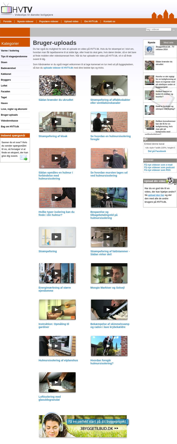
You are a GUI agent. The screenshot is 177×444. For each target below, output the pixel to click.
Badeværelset (8, 68)
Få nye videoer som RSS (157, 170)
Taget (4, 97)
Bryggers (6, 80)
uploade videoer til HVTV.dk (58, 67)
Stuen (4, 62)
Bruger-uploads (9, 115)
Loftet (4, 85)
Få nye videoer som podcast (159, 167)
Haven (4, 103)
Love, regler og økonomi (14, 109)
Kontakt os (109, 21)
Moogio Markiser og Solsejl (107, 287)
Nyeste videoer (25, 21)
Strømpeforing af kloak (53, 136)
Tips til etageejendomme (14, 56)
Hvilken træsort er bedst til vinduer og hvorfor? (164, 94)
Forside (7, 21)
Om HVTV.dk (91, 21)
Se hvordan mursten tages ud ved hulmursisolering (108, 174)
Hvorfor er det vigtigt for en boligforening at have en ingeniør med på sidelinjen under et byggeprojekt (166, 82)
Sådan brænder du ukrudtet (56, 99)
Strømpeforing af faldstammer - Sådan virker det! (110, 253)
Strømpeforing (48, 251)
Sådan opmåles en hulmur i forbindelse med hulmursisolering (56, 175)
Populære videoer (48, 21)
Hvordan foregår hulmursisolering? (101, 362)
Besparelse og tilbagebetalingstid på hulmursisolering (103, 214)
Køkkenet (6, 74)
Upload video (71, 21)
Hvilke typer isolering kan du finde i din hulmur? (57, 213)
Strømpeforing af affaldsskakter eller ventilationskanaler (110, 101)
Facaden (5, 91)
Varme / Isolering (10, 50)
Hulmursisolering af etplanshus (58, 360)
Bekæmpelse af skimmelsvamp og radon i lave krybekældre (109, 325)
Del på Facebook (157, 151)
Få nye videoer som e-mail (158, 165)
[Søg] (173, 30)
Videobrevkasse (9, 120)
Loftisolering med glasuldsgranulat (50, 398)
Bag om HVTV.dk (10, 126)
